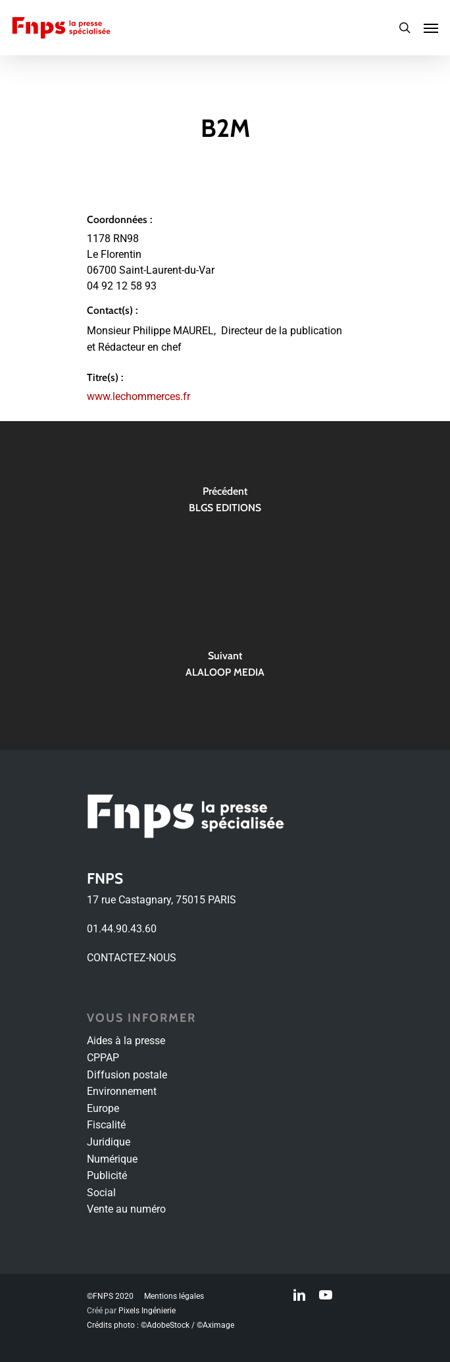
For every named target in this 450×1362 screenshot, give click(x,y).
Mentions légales (174, 1296)
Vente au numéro (126, 1209)
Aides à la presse (126, 1040)
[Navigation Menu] (431, 27)
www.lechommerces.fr (138, 396)
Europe (103, 1108)
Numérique (112, 1159)
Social (101, 1192)
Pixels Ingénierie (147, 1310)
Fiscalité (106, 1125)
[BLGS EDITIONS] (225, 503)
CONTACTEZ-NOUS (131, 957)
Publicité (107, 1175)
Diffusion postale (127, 1075)
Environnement (122, 1091)
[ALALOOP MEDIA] (225, 668)
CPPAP (103, 1057)
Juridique (108, 1142)
